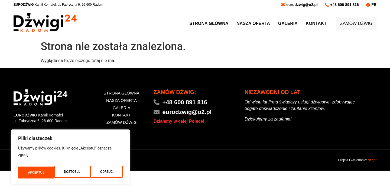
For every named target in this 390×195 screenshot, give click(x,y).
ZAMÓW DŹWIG (353, 23)
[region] (70, 159)
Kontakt (310, 23)
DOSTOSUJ (35, 172)
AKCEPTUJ (105, 172)
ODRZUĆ (70, 172)
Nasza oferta (247, 23)
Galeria (282, 23)
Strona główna (203, 23)
